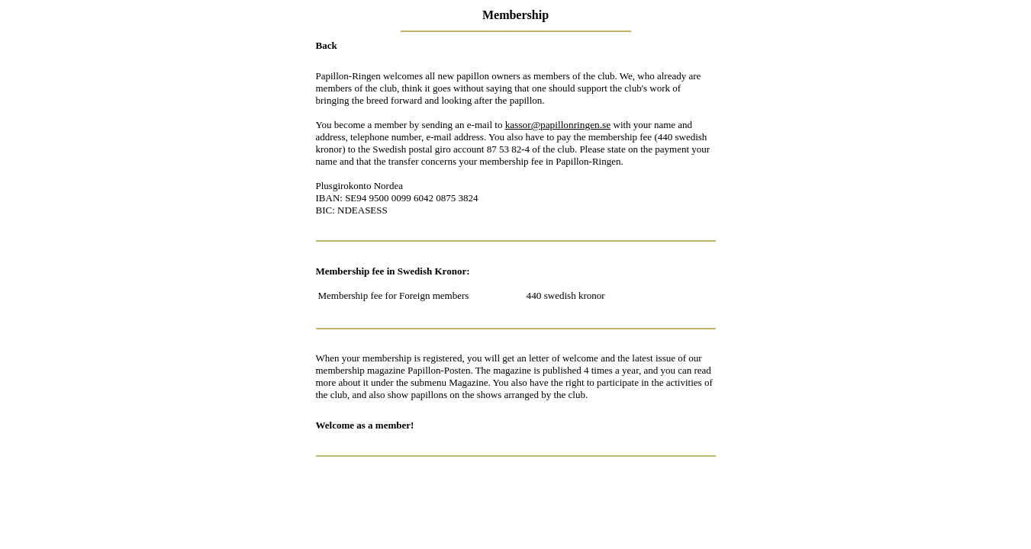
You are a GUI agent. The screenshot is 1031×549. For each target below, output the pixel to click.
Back (326, 45)
